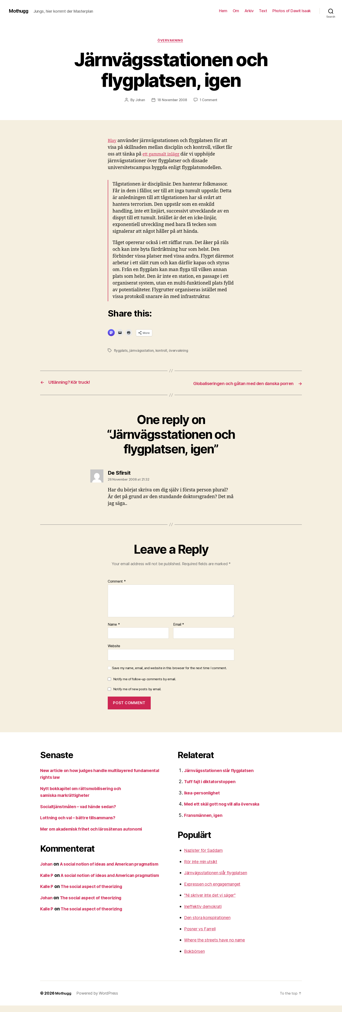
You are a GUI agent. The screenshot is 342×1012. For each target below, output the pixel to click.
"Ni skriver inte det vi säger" (213, 901)
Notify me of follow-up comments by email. (144, 685)
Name (114, 631)
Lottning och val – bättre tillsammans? (81, 824)
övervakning (171, 41)
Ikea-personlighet (203, 799)
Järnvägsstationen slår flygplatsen (222, 777)
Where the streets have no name (218, 946)
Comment (117, 588)
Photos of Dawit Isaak (291, 10)
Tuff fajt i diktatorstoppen (212, 788)
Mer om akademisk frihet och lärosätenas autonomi (96, 835)
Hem (223, 10)
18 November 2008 (172, 101)
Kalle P (47, 888)
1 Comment (209, 101)
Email (178, 631)
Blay (112, 141)
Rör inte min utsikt (203, 868)
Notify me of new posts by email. (137, 695)
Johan (139, 101)
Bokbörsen (195, 957)
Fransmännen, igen (204, 821)
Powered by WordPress (98, 999)
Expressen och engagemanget (216, 890)
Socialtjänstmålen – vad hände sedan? (81, 813)
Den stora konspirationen (210, 924)
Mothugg (19, 10)
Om (236, 10)
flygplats (121, 351)
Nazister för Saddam (206, 857)
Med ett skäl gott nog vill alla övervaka (226, 810)
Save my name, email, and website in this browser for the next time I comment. (169, 675)
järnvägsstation (142, 351)
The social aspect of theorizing (96, 906)
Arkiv (249, 10)
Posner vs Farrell (201, 935)
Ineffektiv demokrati (205, 913)
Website (114, 652)
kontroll (162, 351)
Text (263, 10)
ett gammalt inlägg (162, 155)
